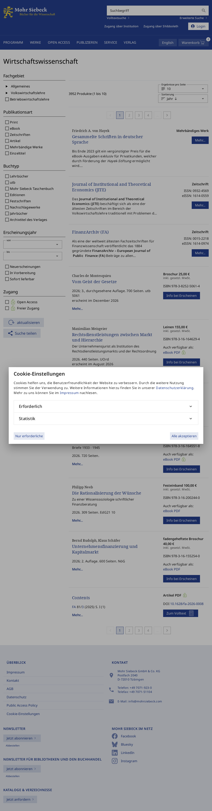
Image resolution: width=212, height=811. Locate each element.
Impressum (69, 393)
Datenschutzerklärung (174, 388)
